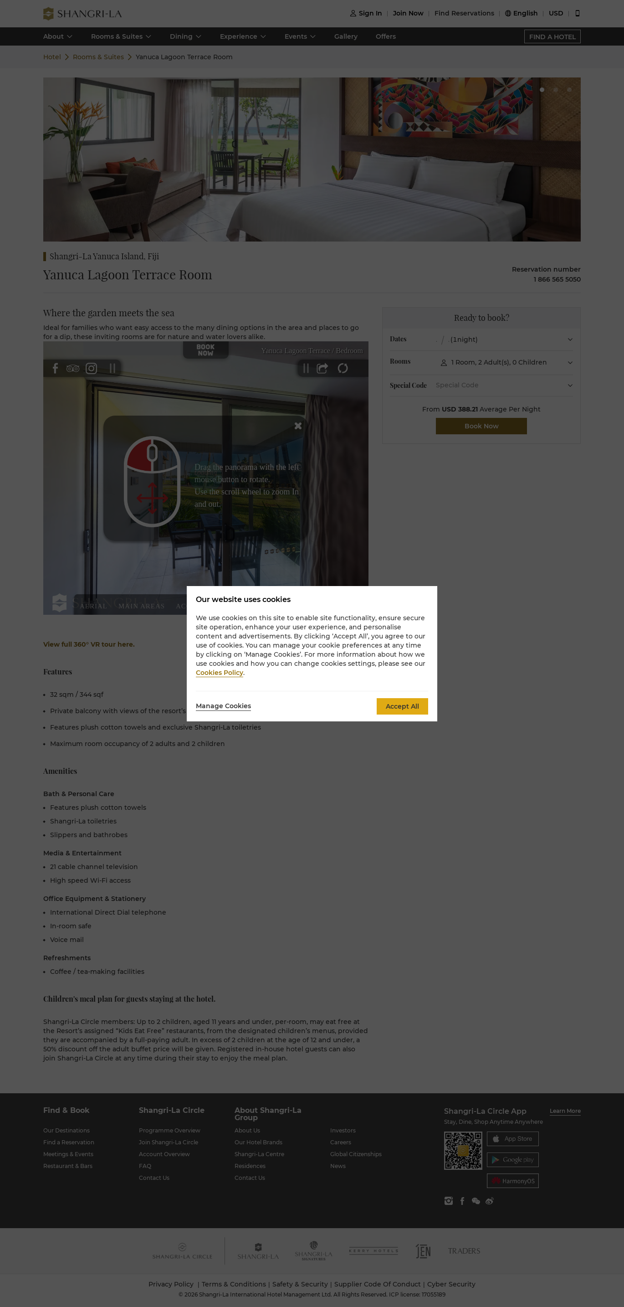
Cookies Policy (219, 673)
